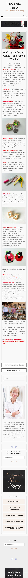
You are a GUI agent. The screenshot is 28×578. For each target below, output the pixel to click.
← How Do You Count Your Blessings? (14, 365)
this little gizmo (15, 277)
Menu (25, 16)
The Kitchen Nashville (8, 69)
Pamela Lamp (16, 65)
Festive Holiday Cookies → (14, 370)
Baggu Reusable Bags (8, 282)
